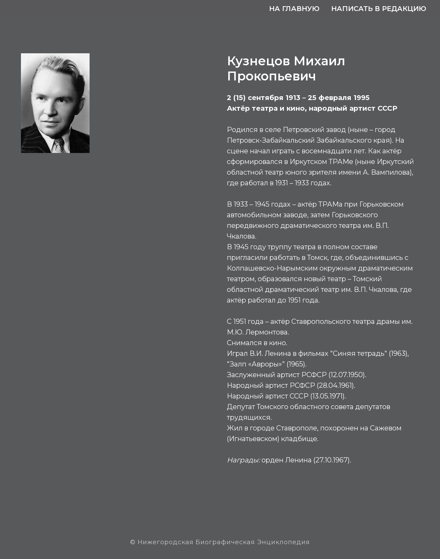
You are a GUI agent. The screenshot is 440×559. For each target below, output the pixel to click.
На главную (294, 8)
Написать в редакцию (378, 8)
